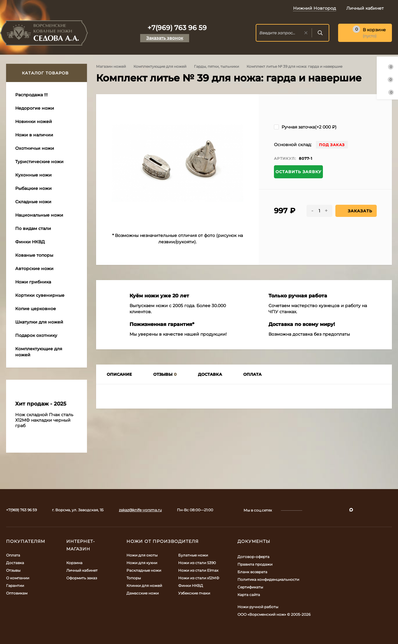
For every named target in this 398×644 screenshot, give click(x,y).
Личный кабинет (82, 570)
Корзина (74, 562)
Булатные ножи (193, 555)
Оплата (13, 555)
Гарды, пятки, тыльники (216, 66)
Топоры (133, 578)
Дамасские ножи (142, 593)
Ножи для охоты (141, 555)
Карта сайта (248, 594)
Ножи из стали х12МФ (198, 578)
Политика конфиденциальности (268, 579)
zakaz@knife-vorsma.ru (140, 510)
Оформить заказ (81, 578)
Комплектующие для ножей (159, 66)
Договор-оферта (253, 556)
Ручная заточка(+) (305, 127)
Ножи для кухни (141, 562)
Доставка (15, 562)
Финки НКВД (190, 585)
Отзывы (13, 570)
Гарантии (15, 585)
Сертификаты (250, 587)
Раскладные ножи (143, 570)
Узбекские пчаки (194, 593)
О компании (17, 578)
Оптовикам (16, 593)
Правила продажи (254, 564)
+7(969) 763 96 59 (177, 28)
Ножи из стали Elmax (198, 570)
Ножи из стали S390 (197, 562)
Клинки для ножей (144, 585)
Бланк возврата (252, 572)
